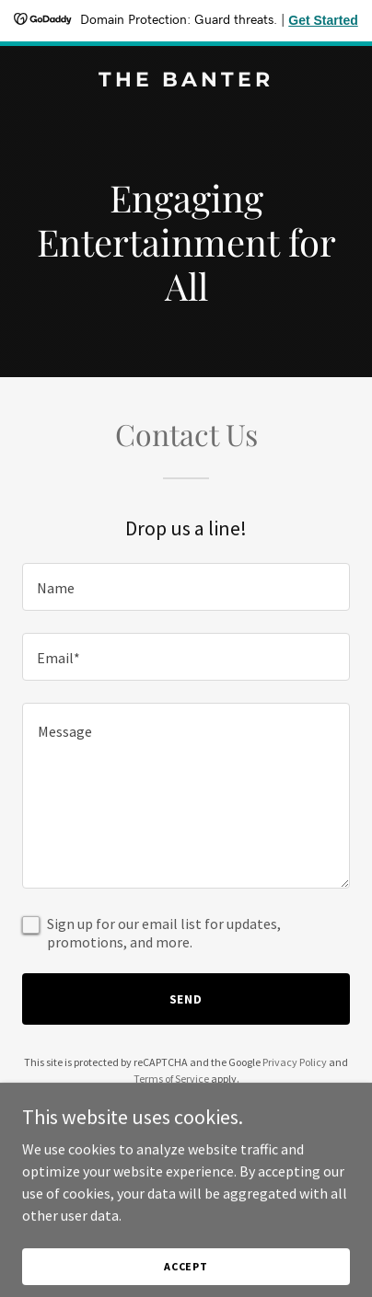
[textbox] (186, 587)
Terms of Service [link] (171, 1078)
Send (186, 999)
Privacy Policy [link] (294, 1062)
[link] (186, 81)
